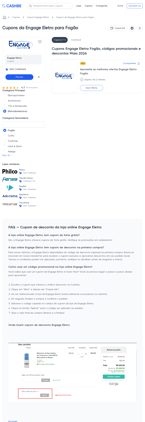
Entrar (120, 6)
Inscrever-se (135, 6)
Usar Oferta (91, 88)
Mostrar (19, 77)
